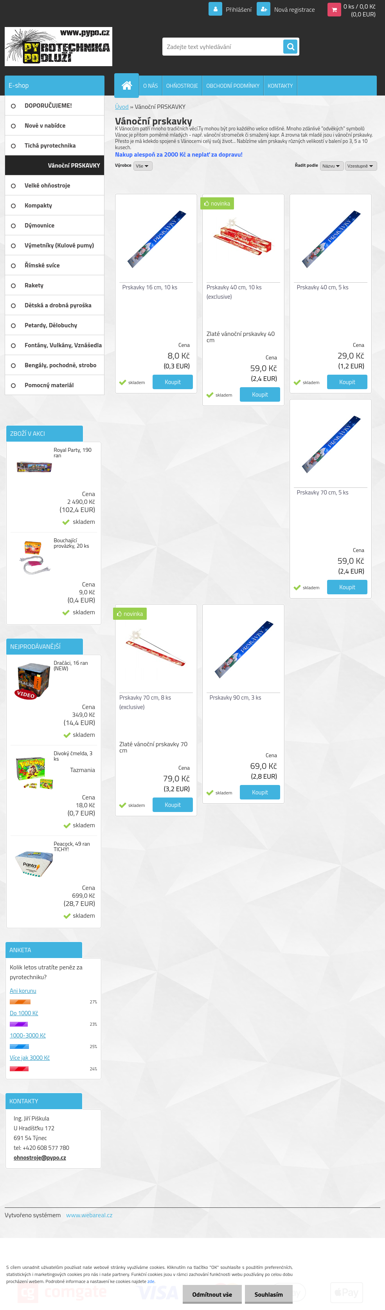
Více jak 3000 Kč (30, 1057)
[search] (290, 47)
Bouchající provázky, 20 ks (71, 543)
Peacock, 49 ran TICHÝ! (72, 846)
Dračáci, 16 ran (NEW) (71, 665)
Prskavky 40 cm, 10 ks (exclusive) (234, 292)
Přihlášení (239, 9)
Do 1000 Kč (24, 1013)
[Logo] (58, 46)
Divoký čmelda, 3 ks (73, 756)
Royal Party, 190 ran (73, 452)
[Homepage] (130, 85)
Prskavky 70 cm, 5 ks (323, 492)
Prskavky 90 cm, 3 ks (235, 697)
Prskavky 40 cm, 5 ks (323, 287)
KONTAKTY (280, 85)
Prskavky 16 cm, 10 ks (150, 287)
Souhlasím (268, 1294)
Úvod (122, 106)
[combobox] (332, 166)
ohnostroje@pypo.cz (40, 1157)
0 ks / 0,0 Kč (360, 6)
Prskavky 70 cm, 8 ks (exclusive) (145, 702)
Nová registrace (294, 9)
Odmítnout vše (212, 1294)
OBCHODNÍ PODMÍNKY (232, 85)
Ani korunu (23, 990)
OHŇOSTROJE (182, 85)
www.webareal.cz (89, 1215)
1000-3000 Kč (28, 1035)
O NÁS (150, 85)
